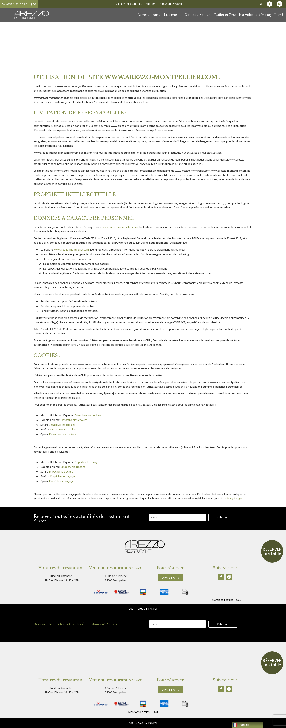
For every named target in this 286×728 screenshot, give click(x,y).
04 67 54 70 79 (170, 577)
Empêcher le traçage (86, 462)
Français (241, 725)
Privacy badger (233, 498)
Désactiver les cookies (87, 415)
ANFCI (153, 608)
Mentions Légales (222, 600)
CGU (238, 600)
